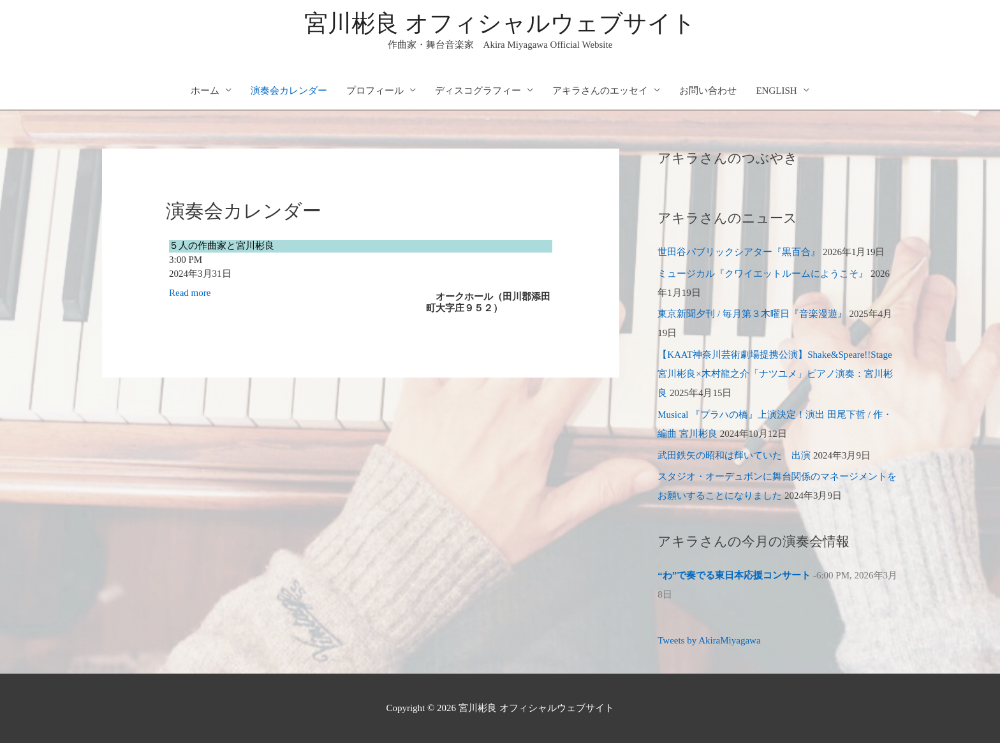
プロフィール (375, 90)
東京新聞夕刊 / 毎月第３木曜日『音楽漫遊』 (752, 314)
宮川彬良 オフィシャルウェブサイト (499, 23)
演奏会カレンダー (289, 90)
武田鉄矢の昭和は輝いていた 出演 (734, 455)
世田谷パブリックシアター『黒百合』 (739, 252)
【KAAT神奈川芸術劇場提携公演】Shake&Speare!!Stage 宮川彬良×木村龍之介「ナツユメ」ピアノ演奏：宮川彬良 (775, 373)
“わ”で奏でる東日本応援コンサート (734, 575)
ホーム (205, 90)
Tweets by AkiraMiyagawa (709, 640)
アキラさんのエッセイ (600, 90)
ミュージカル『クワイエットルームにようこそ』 (763, 274)
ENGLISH (776, 90)
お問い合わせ (708, 90)
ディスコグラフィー (478, 90)
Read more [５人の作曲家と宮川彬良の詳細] (189, 293)
